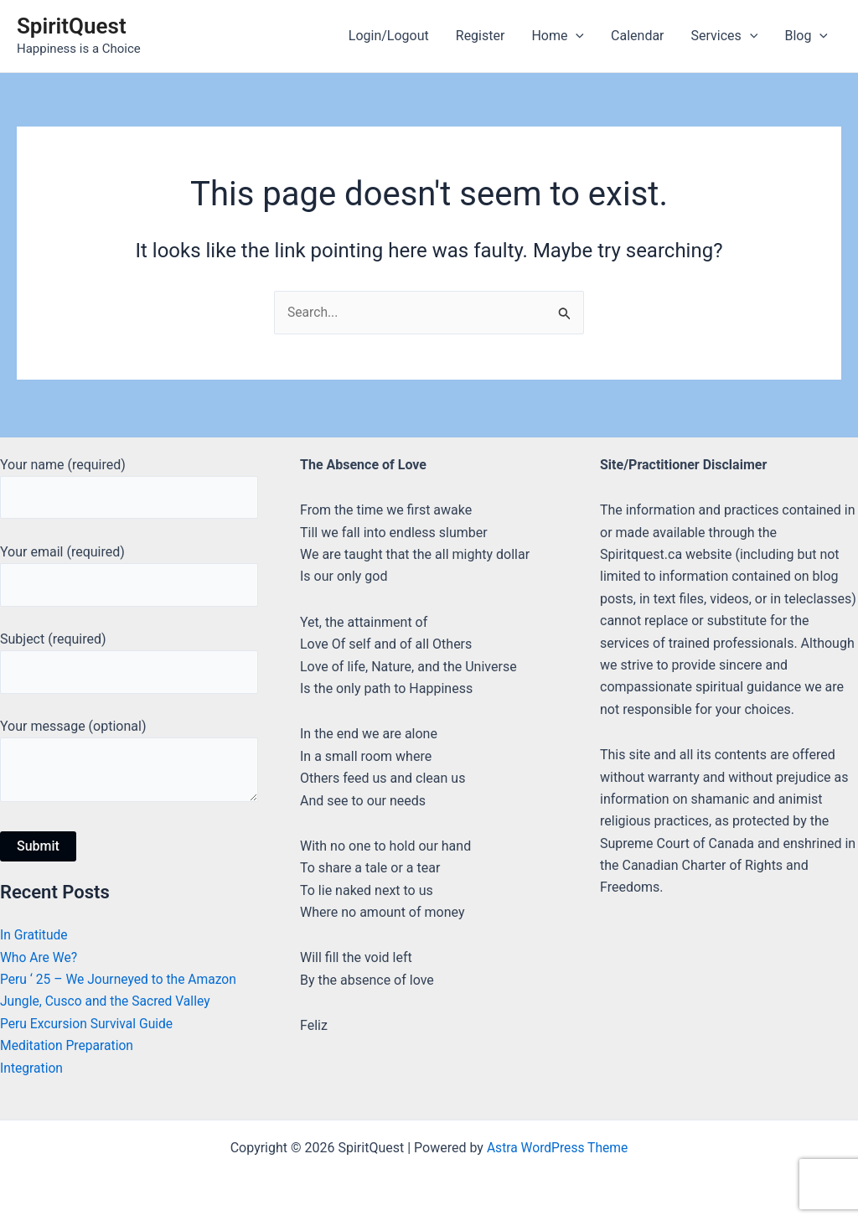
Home (557, 36)
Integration (32, 1068)
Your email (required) (129, 572)
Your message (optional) (129, 763)
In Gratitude (35, 936)
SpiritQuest (72, 26)
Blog (806, 36)
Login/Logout (389, 36)
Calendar (637, 36)
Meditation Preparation (68, 1046)
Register (480, 36)
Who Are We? (39, 957)
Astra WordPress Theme (557, 1148)
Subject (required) (129, 660)
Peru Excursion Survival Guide (88, 1024)
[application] (575, 36)
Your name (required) (129, 484)
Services (724, 36)
